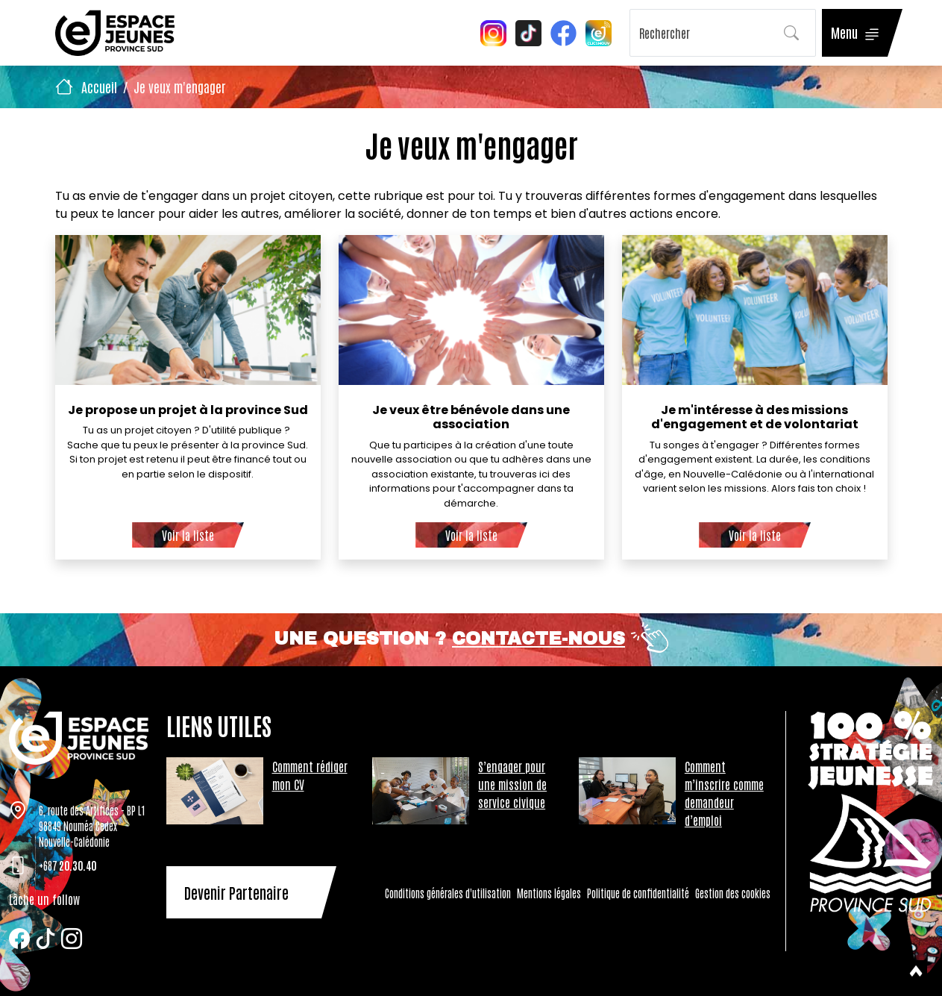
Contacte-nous (538, 638)
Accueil (99, 86)
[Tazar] (78, 738)
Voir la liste (188, 534)
